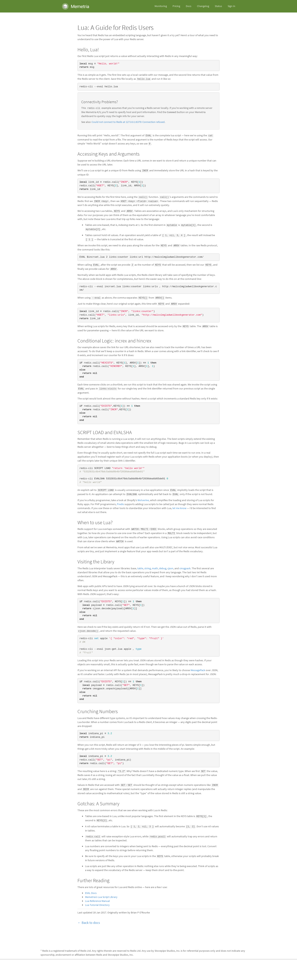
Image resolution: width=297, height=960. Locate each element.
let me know (179, 508)
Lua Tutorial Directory (97, 905)
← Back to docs (88, 922)
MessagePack (198, 670)
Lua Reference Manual (97, 901)
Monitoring (161, 6)
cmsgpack (185, 568)
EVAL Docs (91, 893)
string (147, 568)
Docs (188, 6)
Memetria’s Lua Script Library (101, 897)
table (140, 568)
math (155, 568)
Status (218, 6)
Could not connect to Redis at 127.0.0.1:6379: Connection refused (128, 122)
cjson (170, 568)
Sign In (231, 6)
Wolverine (143, 500)
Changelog (203, 6)
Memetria (75, 6)
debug (162, 568)
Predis (120, 504)
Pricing (176, 6)
